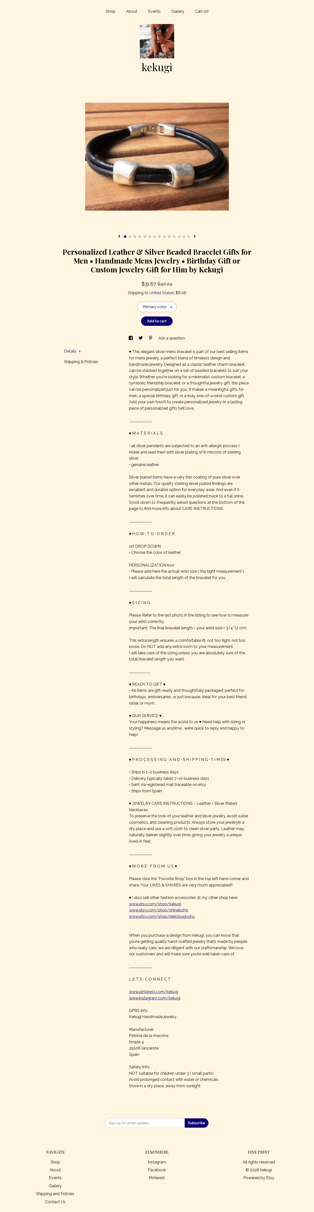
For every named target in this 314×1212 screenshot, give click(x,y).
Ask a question (171, 338)
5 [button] (145, 236)
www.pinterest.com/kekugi (153, 991)
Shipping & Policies (81, 361)
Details (72, 351)
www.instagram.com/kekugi (154, 998)
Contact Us (55, 1201)
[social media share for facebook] (131, 338)
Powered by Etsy (258, 1177)
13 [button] (184, 236)
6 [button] (149, 236)
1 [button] (125, 236)
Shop (110, 11)
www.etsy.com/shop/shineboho (158, 910)
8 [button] (159, 236)
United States (161, 292)
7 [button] (154, 236)
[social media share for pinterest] (151, 338)
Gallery (177, 11)
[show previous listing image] (119, 236)
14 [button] (189, 236)
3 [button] (135, 236)
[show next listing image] (195, 236)
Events (154, 11)
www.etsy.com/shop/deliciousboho (162, 916)
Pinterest (157, 1177)
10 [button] (169, 236)
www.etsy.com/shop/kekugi (155, 904)
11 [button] (174, 236)
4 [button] (140, 236)
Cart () (202, 11)
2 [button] (130, 236)
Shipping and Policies (55, 1193)
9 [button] (164, 236)
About (131, 11)
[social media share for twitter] (141, 338)
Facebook (157, 1170)
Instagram (157, 1162)
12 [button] (179, 236)
